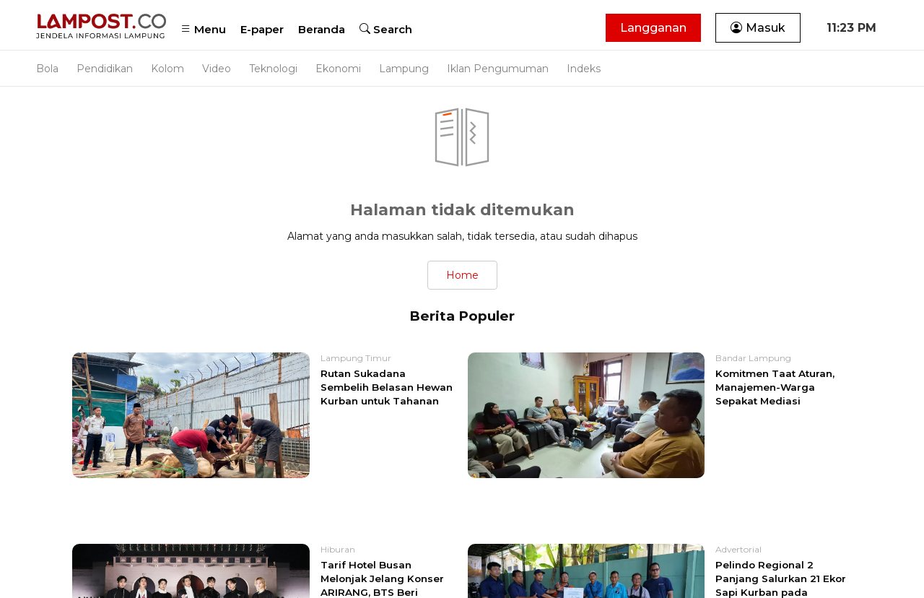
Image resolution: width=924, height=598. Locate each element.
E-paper (262, 29)
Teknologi (273, 68)
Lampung (404, 68)
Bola (47, 68)
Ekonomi (338, 68)
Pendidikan (105, 68)
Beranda (321, 29)
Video (216, 68)
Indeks (584, 68)
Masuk (758, 28)
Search (385, 29)
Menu (203, 29)
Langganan (653, 28)
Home (462, 275)
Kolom (167, 68)
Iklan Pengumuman (498, 68)
